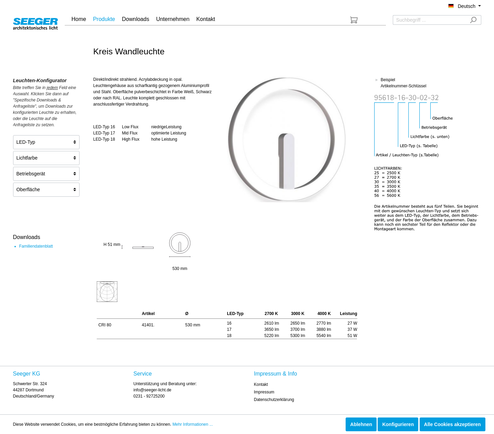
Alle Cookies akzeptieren (452, 424)
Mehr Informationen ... (192, 424)
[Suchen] (473, 20)
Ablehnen (361, 424)
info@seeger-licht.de (152, 390)
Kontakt (261, 384)
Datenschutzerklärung (274, 399)
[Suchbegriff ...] (429, 20)
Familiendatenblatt (36, 246)
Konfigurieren (398, 424)
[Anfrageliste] (354, 20)
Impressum (264, 392)
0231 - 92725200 (149, 396)
